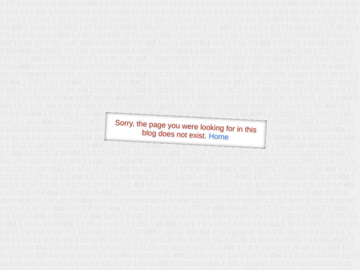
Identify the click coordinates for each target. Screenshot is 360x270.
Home (218, 136)
